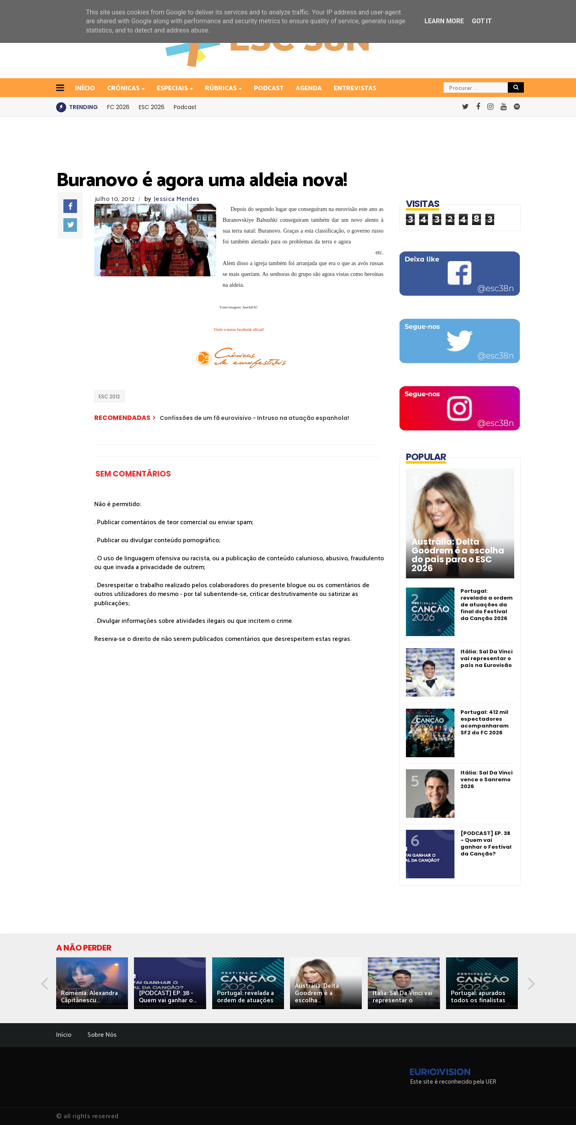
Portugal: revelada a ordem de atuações (245, 997)
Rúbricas (221, 88)
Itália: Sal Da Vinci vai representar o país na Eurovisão (486, 658)
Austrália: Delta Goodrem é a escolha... (317, 993)
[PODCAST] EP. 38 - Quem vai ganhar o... (168, 997)
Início (63, 1035)
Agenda (309, 88)
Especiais (173, 88)
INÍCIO (85, 88)
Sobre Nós (102, 1035)
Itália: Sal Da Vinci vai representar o (402, 997)
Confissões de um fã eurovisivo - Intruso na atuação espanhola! (254, 418)
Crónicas (124, 88)
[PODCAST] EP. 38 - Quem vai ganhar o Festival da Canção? (485, 843)
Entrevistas (355, 88)
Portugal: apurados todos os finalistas (478, 997)
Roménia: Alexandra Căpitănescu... (89, 997)
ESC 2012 (109, 396)
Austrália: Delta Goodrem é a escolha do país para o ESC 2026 (458, 555)
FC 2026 (118, 107)
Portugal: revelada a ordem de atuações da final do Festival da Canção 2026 (486, 605)
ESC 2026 (151, 107)
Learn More (444, 21)
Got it (481, 21)
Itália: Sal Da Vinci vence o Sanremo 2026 (486, 779)
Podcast (269, 88)
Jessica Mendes (176, 199)
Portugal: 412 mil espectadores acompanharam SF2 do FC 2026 (484, 722)
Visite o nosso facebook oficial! (238, 329)
